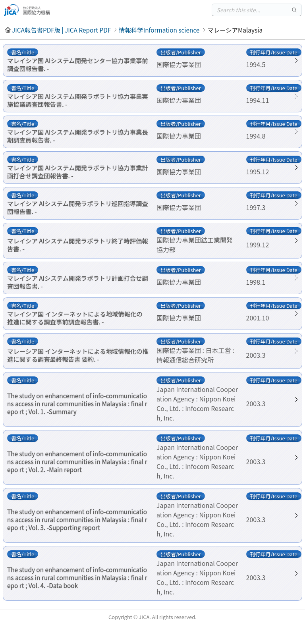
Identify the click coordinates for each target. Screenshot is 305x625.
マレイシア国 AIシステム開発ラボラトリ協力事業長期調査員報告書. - (77, 136)
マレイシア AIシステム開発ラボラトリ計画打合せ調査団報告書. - (77, 282)
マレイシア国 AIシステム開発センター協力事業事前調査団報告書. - (77, 64)
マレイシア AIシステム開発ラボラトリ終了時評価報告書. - (77, 245)
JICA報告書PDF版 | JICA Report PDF (61, 29)
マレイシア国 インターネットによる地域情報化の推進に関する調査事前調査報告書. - (75, 318)
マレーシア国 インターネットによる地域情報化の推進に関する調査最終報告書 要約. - (78, 355)
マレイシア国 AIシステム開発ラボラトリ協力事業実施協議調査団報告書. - (77, 100)
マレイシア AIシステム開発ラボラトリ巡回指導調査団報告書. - (77, 207)
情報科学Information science (159, 29)
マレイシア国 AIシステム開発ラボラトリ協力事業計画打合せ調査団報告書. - (77, 171)
